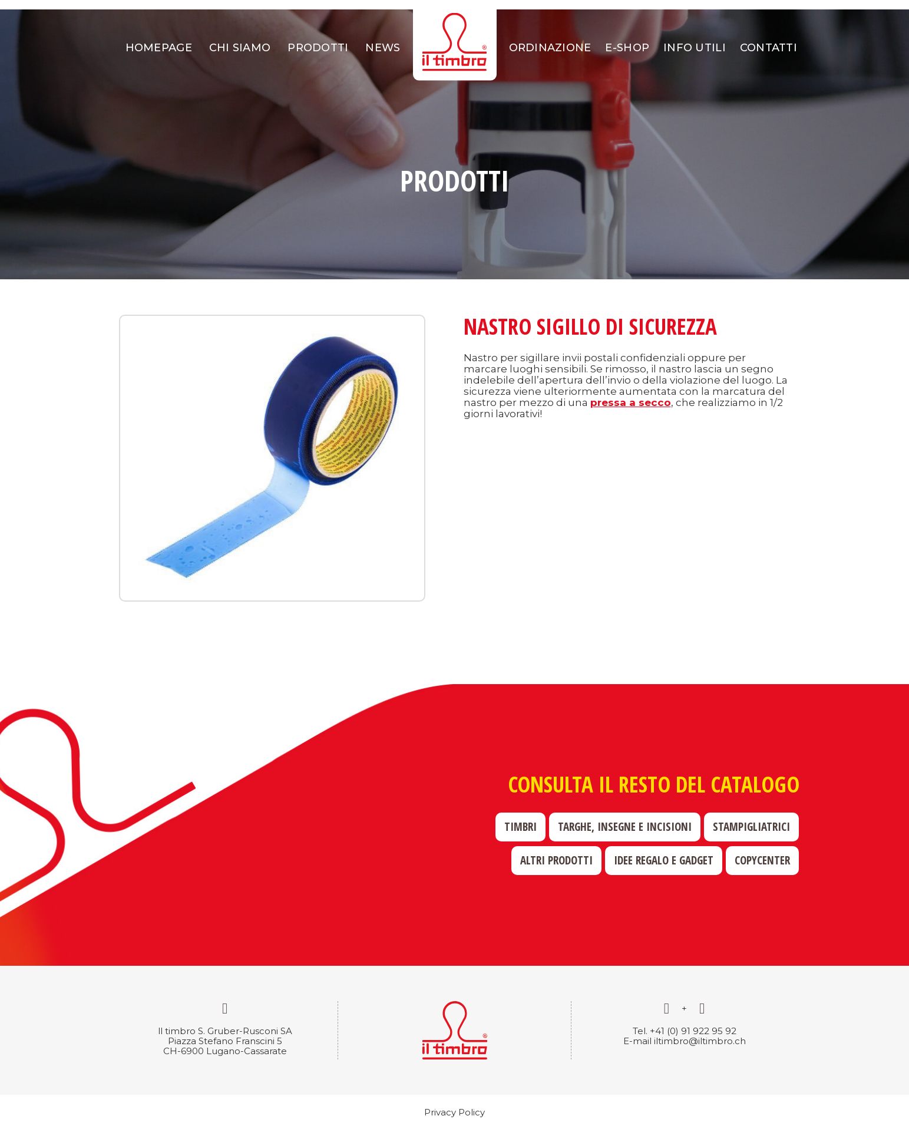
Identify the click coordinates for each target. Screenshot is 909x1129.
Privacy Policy (454, 1112)
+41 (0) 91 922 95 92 (693, 1030)
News (382, 47)
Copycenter (762, 860)
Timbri (520, 826)
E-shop (627, 47)
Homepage (158, 47)
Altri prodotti (556, 860)
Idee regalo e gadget (663, 860)
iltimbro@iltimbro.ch (700, 1041)
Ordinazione (550, 47)
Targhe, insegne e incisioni (625, 826)
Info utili (694, 47)
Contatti (768, 47)
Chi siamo (239, 47)
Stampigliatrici (751, 826)
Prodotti (317, 47)
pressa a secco (630, 402)
